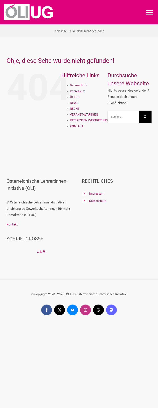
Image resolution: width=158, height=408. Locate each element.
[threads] (98, 310)
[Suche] (145, 117)
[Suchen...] (123, 117)
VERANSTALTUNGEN (84, 114)
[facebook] (46, 310)
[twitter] (59, 310)
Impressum (77, 91)
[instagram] (85, 310)
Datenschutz (78, 85)
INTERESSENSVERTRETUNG (89, 120)
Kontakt (12, 224)
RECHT (74, 108)
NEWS (74, 103)
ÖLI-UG (75, 97)
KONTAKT (76, 126)
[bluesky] (72, 310)
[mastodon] (111, 310)
